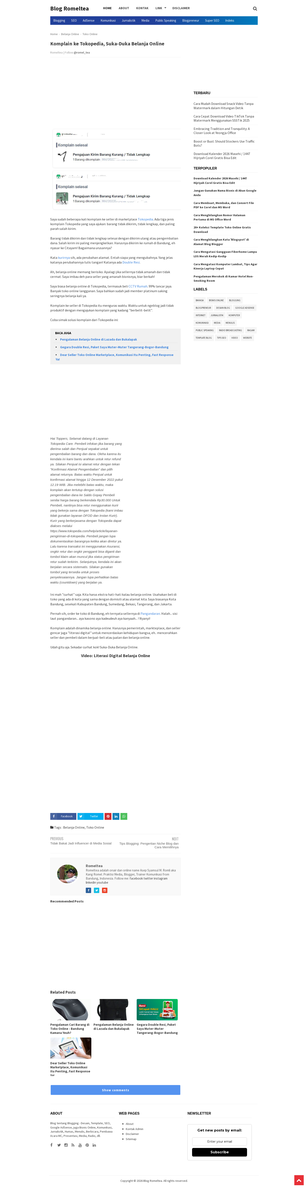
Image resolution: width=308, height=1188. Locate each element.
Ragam (251, 330)
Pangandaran (150, 613)
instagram (160, 878)
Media (145, 20)
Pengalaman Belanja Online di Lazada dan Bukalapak (98, 339)
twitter (148, 878)
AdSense (89, 20)
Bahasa (200, 300)
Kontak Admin (134, 1129)
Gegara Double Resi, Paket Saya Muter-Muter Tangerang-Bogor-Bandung (114, 347)
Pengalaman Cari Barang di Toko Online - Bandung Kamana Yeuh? (69, 1029)
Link (152, 8)
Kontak (138, 8)
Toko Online (95, 827)
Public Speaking (165, 20)
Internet (200, 315)
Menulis (230, 322)
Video (234, 337)
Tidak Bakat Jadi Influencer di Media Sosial (80, 843)
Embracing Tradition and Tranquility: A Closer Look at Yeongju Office (222, 131)
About (121, 8)
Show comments (115, 1090)
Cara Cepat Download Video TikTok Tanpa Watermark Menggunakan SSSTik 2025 (224, 118)
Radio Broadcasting (230, 330)
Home (106, 8)
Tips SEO (221, 337)
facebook (136, 878)
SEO (74, 20)
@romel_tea (82, 52)
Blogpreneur (190, 20)
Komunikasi (108, 20)
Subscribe (219, 1152)
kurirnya (64, 257)
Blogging (59, 20)
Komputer (234, 315)
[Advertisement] (115, 94)
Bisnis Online (216, 300)
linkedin (91, 882)
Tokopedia (145, 219)
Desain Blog (223, 307)
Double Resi (131, 262)
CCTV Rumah (138, 286)
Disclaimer (173, 8)
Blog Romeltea (69, 8)
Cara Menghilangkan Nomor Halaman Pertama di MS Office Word (219, 217)
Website (247, 337)
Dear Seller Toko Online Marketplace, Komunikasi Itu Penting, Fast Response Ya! (70, 1069)
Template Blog (204, 337)
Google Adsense (244, 307)
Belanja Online (74, 827)
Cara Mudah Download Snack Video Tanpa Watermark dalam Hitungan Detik (223, 105)
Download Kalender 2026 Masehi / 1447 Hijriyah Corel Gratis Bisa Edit (222, 156)
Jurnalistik (128, 20)
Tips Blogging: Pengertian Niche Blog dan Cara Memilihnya (149, 845)
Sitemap (131, 1139)
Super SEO (212, 20)
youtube (102, 882)
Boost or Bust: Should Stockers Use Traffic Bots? (224, 143)
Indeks (229, 20)
